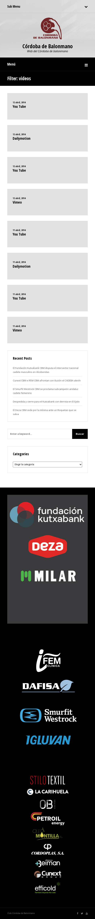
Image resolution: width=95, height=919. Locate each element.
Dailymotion (21, 138)
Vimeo (17, 202)
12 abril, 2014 (19, 102)
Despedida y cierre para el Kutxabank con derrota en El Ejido (46, 401)
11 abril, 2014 (19, 230)
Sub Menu (13, 6)
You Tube (19, 106)
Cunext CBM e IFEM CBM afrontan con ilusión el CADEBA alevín (47, 380)
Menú (11, 64)
